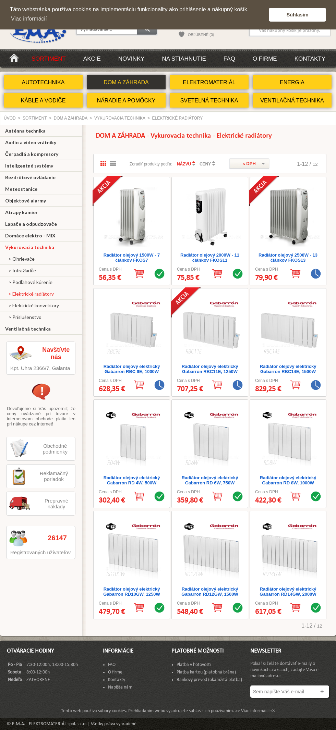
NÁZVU (184, 164)
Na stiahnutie (184, 58)
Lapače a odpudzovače (31, 224)
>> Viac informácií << (255, 711)
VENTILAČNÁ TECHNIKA (292, 100)
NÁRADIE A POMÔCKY (126, 100)
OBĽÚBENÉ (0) (201, 35)
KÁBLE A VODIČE (43, 100)
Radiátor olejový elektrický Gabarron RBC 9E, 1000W (132, 369)
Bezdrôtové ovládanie (30, 177)
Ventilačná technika (28, 329)
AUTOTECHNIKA (43, 82)
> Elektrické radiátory (29, 294)
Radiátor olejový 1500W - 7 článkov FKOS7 (132, 257)
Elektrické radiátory (177, 118)
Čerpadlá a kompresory (31, 154)
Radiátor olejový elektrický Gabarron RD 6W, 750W (210, 480)
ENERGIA (292, 82)
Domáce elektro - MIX (30, 235)
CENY (205, 164)
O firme (265, 58)
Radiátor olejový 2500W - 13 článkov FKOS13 (288, 257)
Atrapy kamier (21, 212)
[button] (261, 14)
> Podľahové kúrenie (28, 282)
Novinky (131, 58)
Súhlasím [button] (298, 14)
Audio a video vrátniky (30, 142)
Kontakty (310, 58)
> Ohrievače (20, 259)
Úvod (10, 118)
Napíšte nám (120, 687)
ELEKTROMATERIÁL (209, 82)
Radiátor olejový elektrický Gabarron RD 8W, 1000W (288, 480)
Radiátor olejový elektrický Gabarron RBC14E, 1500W (288, 369)
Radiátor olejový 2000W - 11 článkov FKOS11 (209, 257)
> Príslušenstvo (23, 317)
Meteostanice (21, 189)
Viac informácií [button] (29, 19)
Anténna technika (25, 131)
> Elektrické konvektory (32, 305)
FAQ (229, 58)
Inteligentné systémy (29, 166)
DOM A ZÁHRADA (126, 82)
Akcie (92, 58)
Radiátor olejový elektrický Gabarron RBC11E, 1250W (210, 369)
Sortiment (49, 58)
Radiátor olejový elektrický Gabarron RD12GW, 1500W (209, 591)
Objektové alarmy (25, 200)
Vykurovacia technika (119, 118)
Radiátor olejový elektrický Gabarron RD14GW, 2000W (288, 591)
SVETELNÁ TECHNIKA (209, 100)
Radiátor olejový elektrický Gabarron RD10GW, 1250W (131, 591)
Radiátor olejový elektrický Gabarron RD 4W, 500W (132, 480)
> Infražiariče (20, 270)
